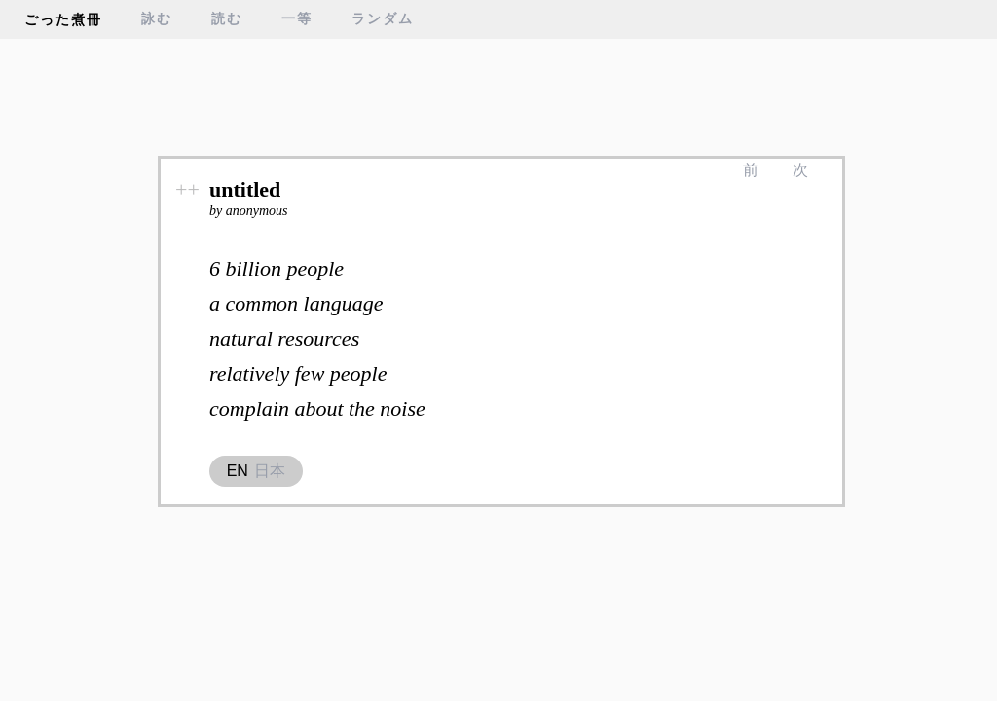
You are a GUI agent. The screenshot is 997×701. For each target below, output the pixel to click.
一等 (297, 19)
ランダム (382, 19)
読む (226, 19)
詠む (156, 19)
